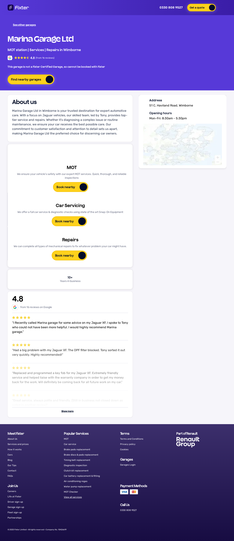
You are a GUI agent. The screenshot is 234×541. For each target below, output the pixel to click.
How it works (15, 449)
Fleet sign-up (15, 512)
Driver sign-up (15, 502)
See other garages (22, 24)
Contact (12, 470)
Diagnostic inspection (75, 465)
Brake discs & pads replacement (81, 454)
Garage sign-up (16, 507)
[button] (201, 7)
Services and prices (18, 444)
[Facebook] (192, 529)
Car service (70, 444)
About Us (12, 439)
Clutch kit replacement (76, 470)
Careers (12, 491)
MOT (66, 439)
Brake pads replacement (77, 449)
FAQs (10, 476)
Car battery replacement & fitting (82, 476)
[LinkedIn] (221, 529)
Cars (10, 454)
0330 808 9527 (168, 7)
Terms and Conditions (131, 439)
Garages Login (127, 464)
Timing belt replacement (77, 460)
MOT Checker (71, 492)
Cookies (124, 449)
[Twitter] (202, 529)
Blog (10, 460)
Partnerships (14, 517)
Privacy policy (127, 444)
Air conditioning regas (75, 481)
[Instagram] (212, 529)
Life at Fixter (14, 496)
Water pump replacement (77, 486)
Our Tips (12, 465)
